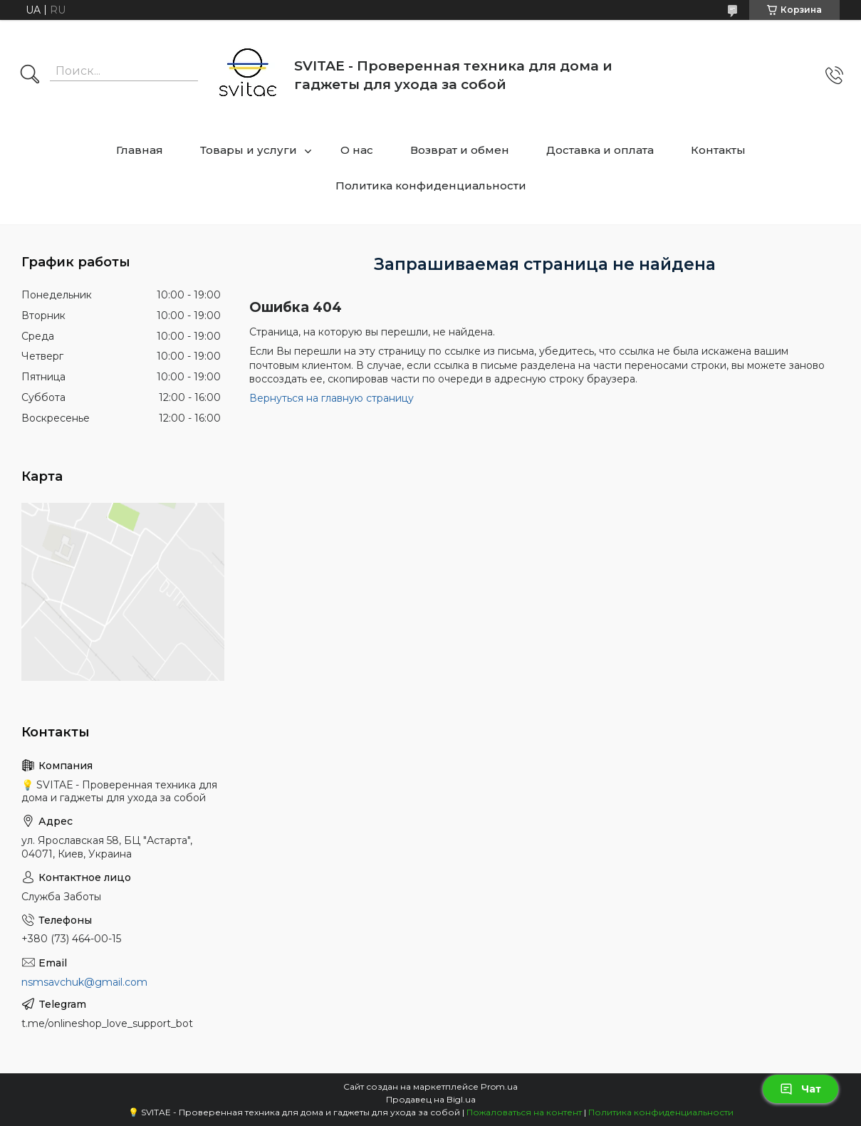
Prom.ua (499, 1086)
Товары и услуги (248, 150)
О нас (356, 150)
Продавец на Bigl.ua (431, 1099)
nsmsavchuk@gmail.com (84, 982)
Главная (139, 150)
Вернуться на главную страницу (331, 398)
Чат (800, 1089)
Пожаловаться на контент (524, 1112)
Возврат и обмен (459, 150)
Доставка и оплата (600, 150)
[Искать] (30, 75)
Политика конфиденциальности (430, 185)
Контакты (718, 150)
